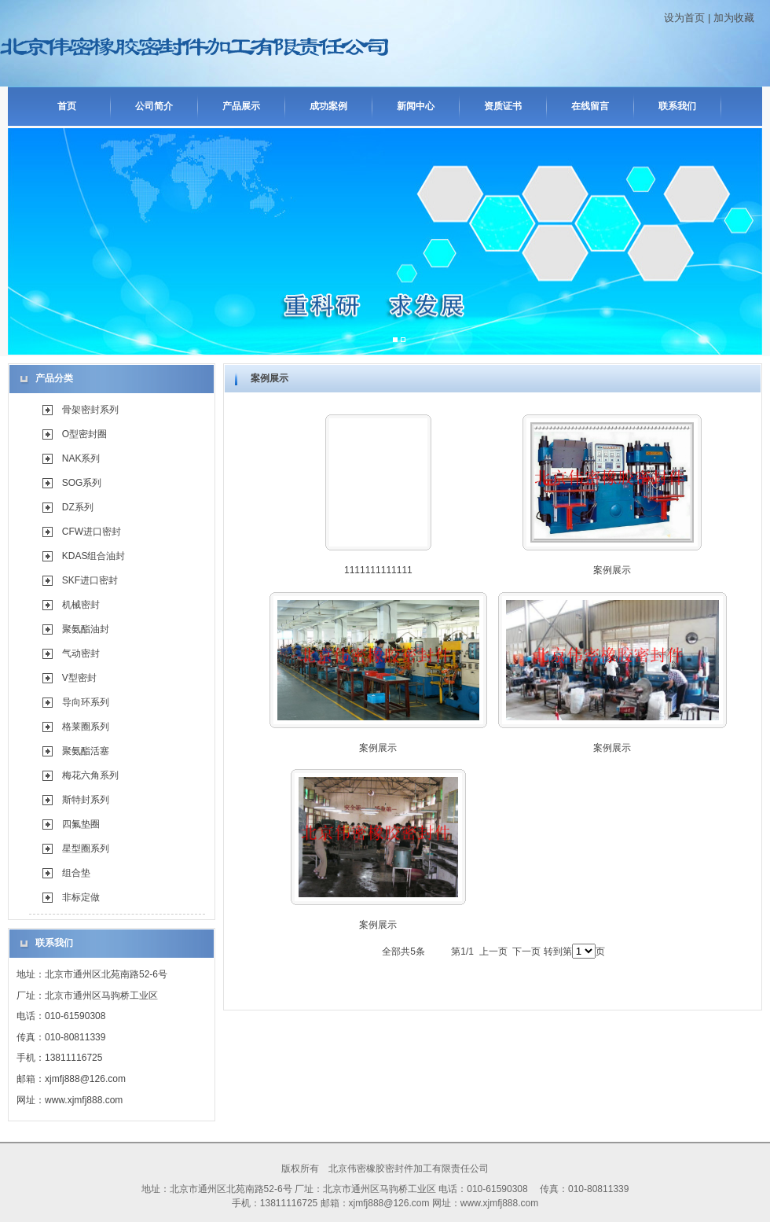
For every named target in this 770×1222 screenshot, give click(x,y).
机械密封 (81, 604)
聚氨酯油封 (85, 629)
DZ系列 (78, 507)
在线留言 (590, 106)
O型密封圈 (84, 434)
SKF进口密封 (90, 580)
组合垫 (76, 872)
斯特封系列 (85, 799)
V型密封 (79, 677)
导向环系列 (85, 702)
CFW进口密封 (91, 531)
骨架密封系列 (90, 409)
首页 (66, 106)
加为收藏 (733, 18)
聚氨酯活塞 (85, 750)
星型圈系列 (85, 848)
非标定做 (81, 897)
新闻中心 (415, 106)
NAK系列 (81, 458)
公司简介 (154, 106)
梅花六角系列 (90, 775)
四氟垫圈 (81, 824)
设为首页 (684, 18)
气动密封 (81, 653)
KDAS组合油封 (94, 555)
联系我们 (677, 106)
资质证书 (503, 106)
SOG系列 (82, 482)
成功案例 (328, 106)
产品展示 (241, 106)
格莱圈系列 (85, 726)
